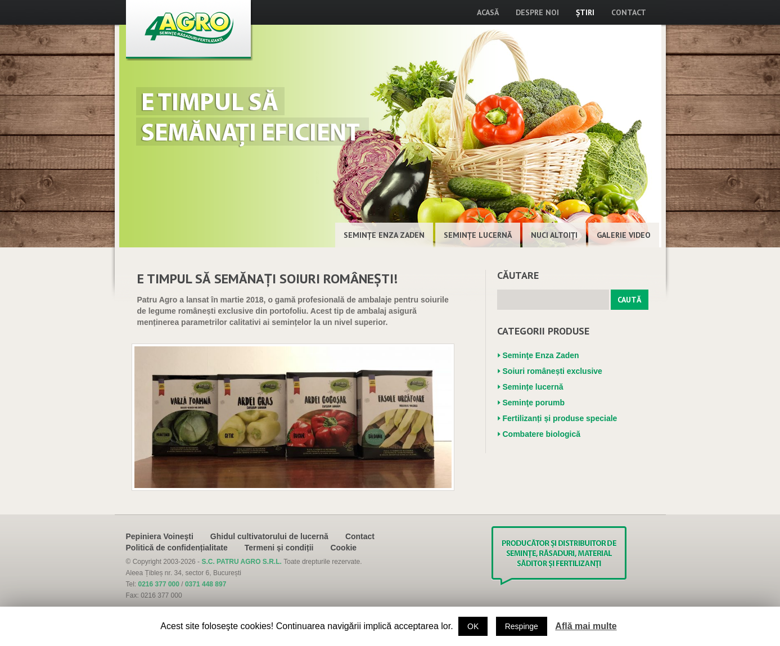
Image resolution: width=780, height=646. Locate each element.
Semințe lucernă (478, 235)
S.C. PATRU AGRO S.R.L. (242, 562)
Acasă (488, 12)
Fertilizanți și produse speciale (560, 418)
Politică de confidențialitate (177, 547)
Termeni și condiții (279, 547)
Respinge (521, 626)
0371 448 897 (205, 584)
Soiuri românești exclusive (552, 371)
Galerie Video (624, 235)
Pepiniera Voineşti (159, 536)
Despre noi (537, 12)
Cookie (343, 547)
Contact (628, 12)
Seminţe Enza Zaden (384, 235)
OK (473, 626)
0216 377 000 (158, 584)
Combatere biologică (541, 434)
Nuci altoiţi (554, 235)
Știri (585, 12)
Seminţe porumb (534, 402)
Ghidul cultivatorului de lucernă (269, 536)
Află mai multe (585, 626)
